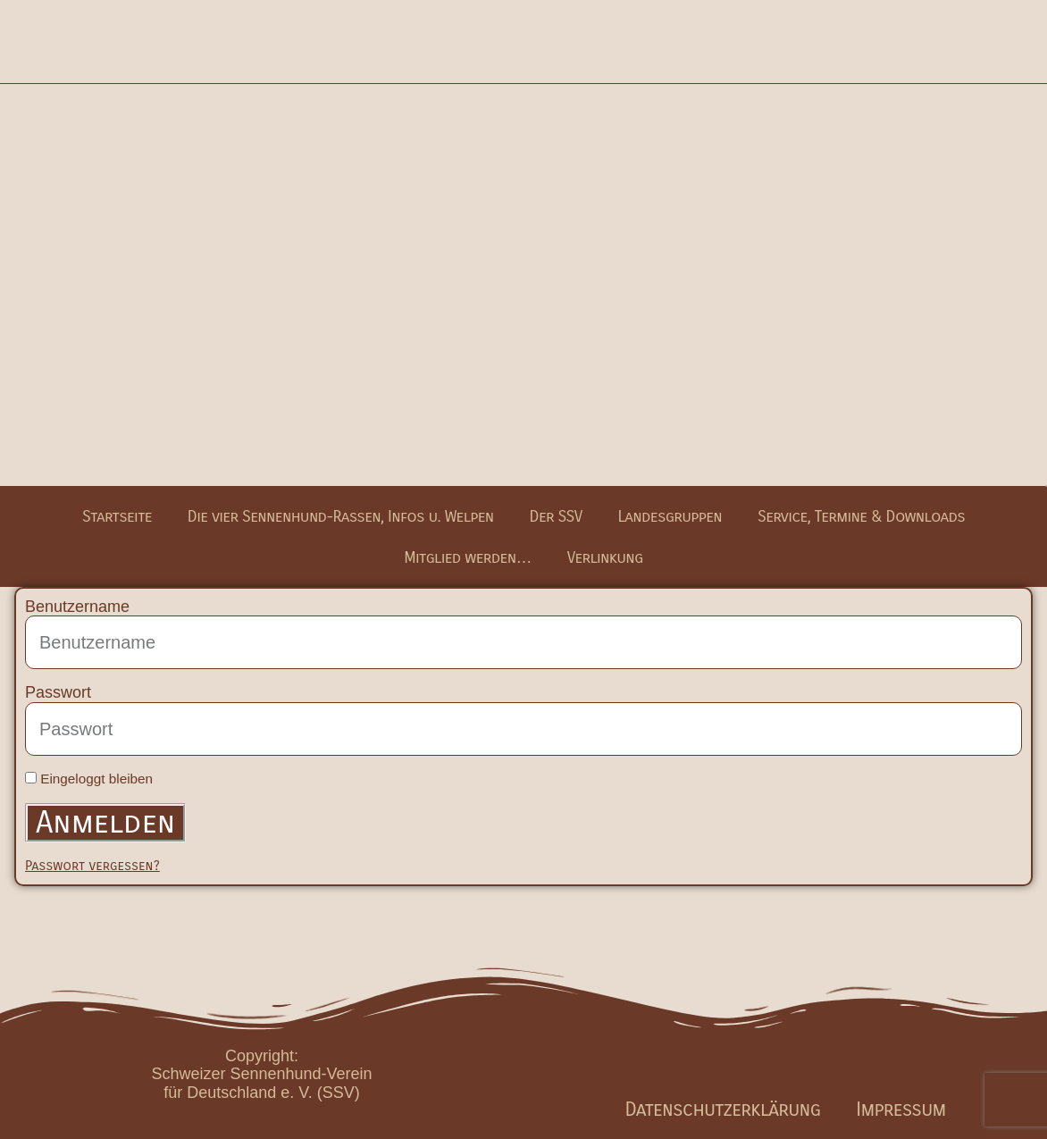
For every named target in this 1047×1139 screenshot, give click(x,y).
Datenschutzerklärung (723, 1109)
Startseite (117, 516)
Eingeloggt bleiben (89, 778)
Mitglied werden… (467, 557)
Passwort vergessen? (92, 866)
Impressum (900, 1109)
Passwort (58, 692)
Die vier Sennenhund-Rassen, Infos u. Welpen (341, 516)
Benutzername (77, 607)
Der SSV (556, 516)
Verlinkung (605, 557)
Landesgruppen (669, 516)
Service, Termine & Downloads (861, 516)
